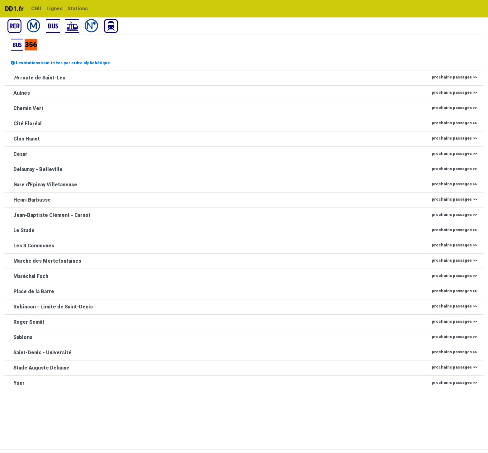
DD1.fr (14, 8)
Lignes (54, 9)
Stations (78, 9)
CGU (36, 9)
